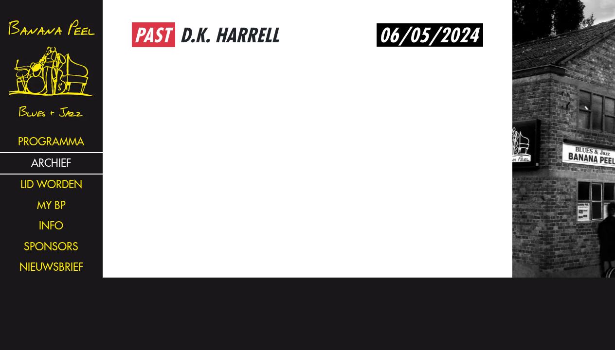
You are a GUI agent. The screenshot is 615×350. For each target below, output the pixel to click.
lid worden (51, 184)
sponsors (51, 246)
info (51, 225)
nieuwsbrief (51, 267)
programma (51, 141)
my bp (51, 205)
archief (51, 163)
